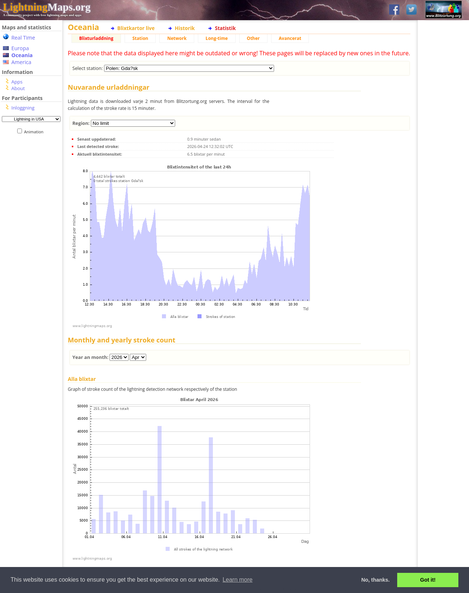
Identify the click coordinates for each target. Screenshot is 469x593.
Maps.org (47, 7)
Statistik (225, 28)
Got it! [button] (428, 580)
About (18, 88)
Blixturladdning (96, 38)
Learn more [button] (237, 580)
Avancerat (290, 38)
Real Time (23, 37)
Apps (16, 81)
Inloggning (22, 107)
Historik (185, 28)
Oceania (22, 55)
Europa (20, 48)
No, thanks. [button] (375, 580)
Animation (35, 131)
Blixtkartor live (136, 28)
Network (177, 38)
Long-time (217, 38)
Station (140, 38)
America (21, 62)
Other (253, 38)
